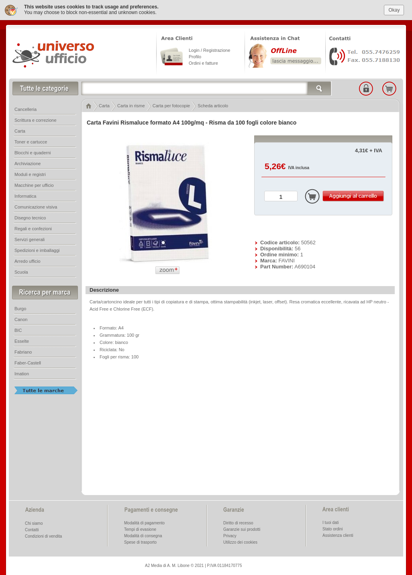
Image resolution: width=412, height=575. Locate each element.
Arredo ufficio (27, 260)
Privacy (230, 535)
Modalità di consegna (143, 535)
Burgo (20, 307)
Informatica (25, 195)
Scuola (21, 271)
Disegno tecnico (30, 217)
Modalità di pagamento (144, 522)
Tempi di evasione (140, 528)
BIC (18, 329)
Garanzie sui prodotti (241, 528)
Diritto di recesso (238, 522)
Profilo (195, 55)
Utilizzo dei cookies (240, 541)
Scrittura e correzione (35, 119)
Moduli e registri (30, 173)
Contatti (32, 529)
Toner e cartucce (30, 141)
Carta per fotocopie (171, 104)
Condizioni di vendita (43, 535)
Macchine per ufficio (34, 184)
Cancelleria (25, 108)
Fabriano (23, 351)
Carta (104, 104)
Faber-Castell (27, 362)
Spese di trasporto (140, 541)
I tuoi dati (330, 522)
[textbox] (206, 87)
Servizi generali (29, 238)
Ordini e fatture (203, 62)
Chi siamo (34, 522)
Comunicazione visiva (35, 206)
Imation (21, 372)
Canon (20, 318)
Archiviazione (27, 162)
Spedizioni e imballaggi (37, 249)
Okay (394, 9)
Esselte (21, 340)
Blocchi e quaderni (32, 151)
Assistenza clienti (337, 534)
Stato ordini (332, 528)
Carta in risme (131, 104)
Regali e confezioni (33, 227)
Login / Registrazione (209, 49)
